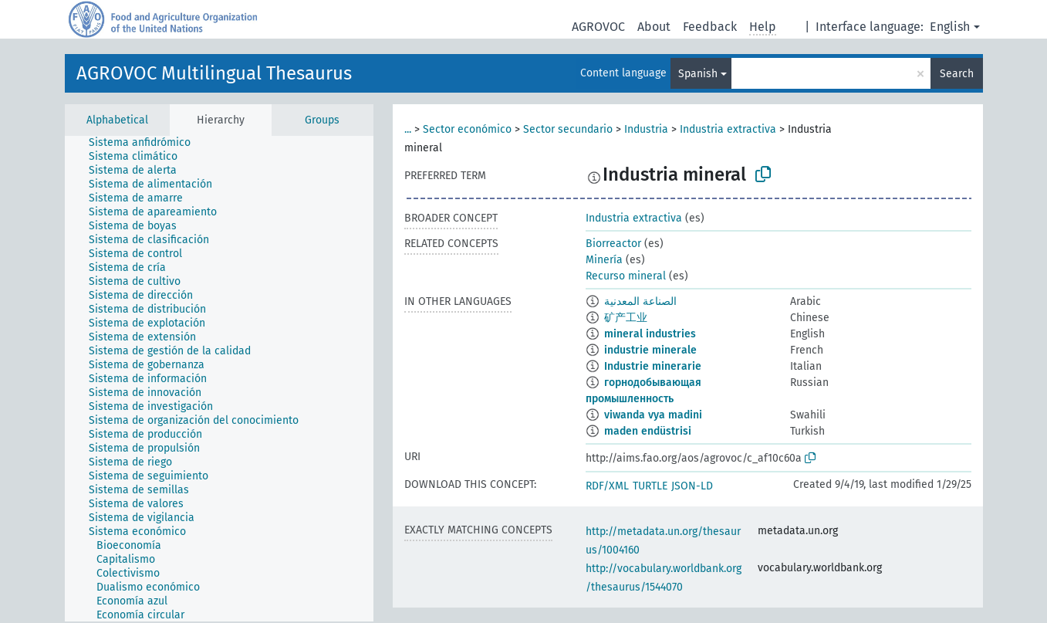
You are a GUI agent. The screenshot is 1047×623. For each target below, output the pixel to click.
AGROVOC (598, 26)
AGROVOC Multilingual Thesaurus (214, 73)
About (653, 26)
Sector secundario (568, 129)
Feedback (710, 26)
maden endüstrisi (647, 431)
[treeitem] (146, 143)
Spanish (698, 73)
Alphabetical (117, 120)
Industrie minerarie (652, 366)
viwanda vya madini (653, 415)
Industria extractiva (728, 129)
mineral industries (650, 333)
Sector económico (467, 129)
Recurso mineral (626, 276)
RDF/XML (607, 486)
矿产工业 (625, 317)
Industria (646, 129)
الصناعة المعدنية (640, 301)
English (950, 26)
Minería (604, 259)
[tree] (219, 378)
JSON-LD (692, 486)
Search (957, 73)
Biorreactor (613, 243)
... (407, 129)
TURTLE (650, 486)
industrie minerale (650, 350)
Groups (322, 120)
